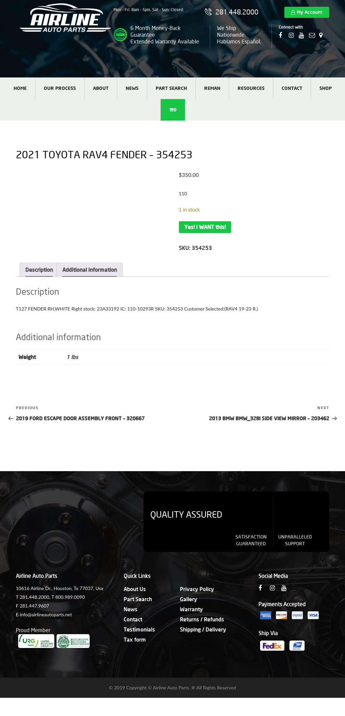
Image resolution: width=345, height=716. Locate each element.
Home (20, 88)
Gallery (188, 599)
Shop (325, 88)
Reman (212, 88)
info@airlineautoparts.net (46, 614)
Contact (292, 88)
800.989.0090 (70, 597)
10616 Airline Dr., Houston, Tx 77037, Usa (59, 588)
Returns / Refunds (202, 619)
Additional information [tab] (89, 269)
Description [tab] (39, 269)
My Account (309, 12)
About (100, 88)
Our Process (60, 88)
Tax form (135, 639)
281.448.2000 (34, 597)
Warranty (191, 609)
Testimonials (139, 629)
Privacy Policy (197, 589)
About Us (135, 589)
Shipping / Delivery (203, 629)
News (132, 88)
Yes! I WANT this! (205, 227)
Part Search (171, 88)
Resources (251, 88)
